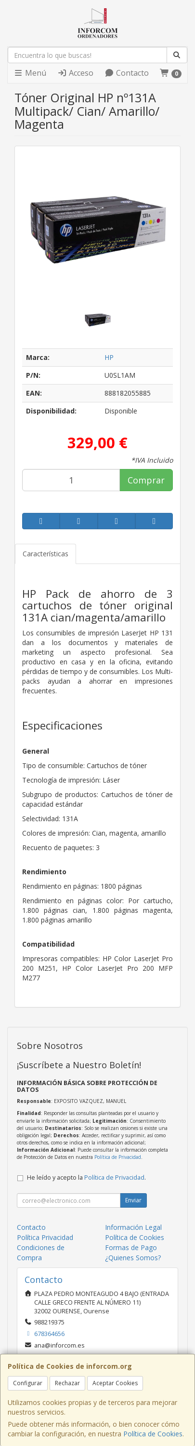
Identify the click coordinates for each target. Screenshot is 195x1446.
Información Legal (133, 1227)
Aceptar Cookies (115, 1383)
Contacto (126, 73)
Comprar (146, 480)
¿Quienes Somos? (133, 1257)
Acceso (75, 73)
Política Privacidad (45, 1237)
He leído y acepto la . (86, 1177)
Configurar (27, 1383)
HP (109, 357)
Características (45, 553)
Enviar (133, 1200)
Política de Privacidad (117, 1157)
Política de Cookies (152, 1433)
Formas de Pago (131, 1247)
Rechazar (67, 1383)
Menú (29, 73)
